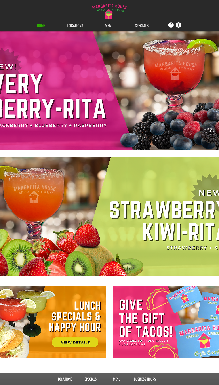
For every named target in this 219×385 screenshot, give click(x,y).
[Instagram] (178, 25)
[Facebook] (171, 25)
